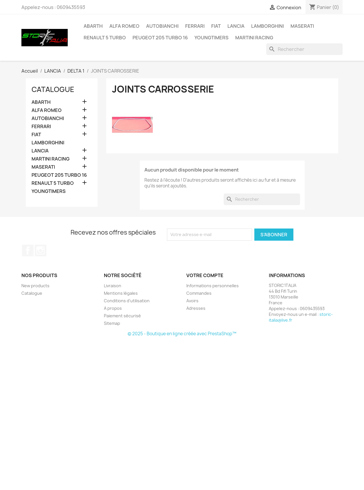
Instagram (40, 250)
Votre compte (204, 275)
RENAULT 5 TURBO (105, 37)
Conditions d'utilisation (127, 300)
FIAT (216, 26)
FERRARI (195, 26)
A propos (113, 308)
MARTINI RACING (254, 37)
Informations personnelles (212, 285)
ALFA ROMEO (124, 26)
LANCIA (235, 26)
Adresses (195, 308)
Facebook (28, 250)
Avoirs (192, 300)
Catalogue (53, 89)
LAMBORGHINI (267, 26)
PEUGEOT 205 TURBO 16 (160, 37)
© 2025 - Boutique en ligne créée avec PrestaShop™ (182, 334)
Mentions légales (121, 293)
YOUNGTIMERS (211, 37)
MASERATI (302, 26)
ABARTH (93, 26)
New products (35, 285)
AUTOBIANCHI (162, 26)
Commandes (199, 293)
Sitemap (112, 323)
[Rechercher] (304, 49)
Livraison (112, 285)
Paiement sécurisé (122, 315)
